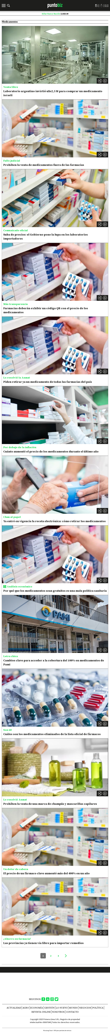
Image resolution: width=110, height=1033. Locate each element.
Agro (25, 1007)
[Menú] (4, 5)
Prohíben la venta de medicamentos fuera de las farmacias (43, 165)
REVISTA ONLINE (41, 1011)
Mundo (73, 1007)
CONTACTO (72, 1011)
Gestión (49, 1007)
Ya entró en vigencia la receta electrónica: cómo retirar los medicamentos (54, 521)
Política (97, 1007)
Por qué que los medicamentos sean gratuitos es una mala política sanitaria (55, 591)
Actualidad (14, 1007)
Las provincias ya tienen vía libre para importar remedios (43, 943)
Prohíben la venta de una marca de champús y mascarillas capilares (50, 804)
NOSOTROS (58, 1011)
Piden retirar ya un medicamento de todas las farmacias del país (47, 382)
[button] (105, 81)
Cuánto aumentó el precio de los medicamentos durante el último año (51, 451)
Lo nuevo (62, 1007)
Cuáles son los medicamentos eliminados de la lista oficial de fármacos (52, 734)
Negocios (85, 1007)
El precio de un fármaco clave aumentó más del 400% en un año (46, 873)
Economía (36, 1007)
